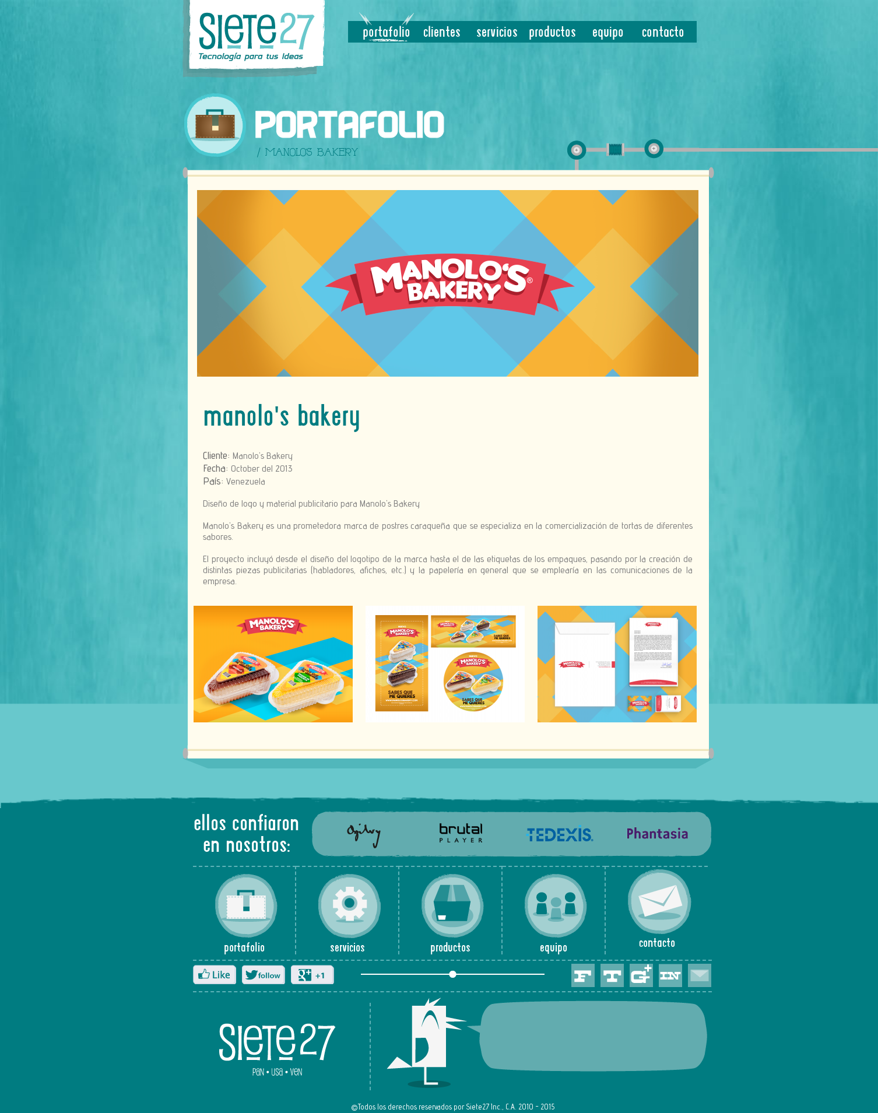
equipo (608, 33)
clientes (442, 33)
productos (552, 33)
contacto (663, 33)
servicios (497, 33)
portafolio (386, 33)
